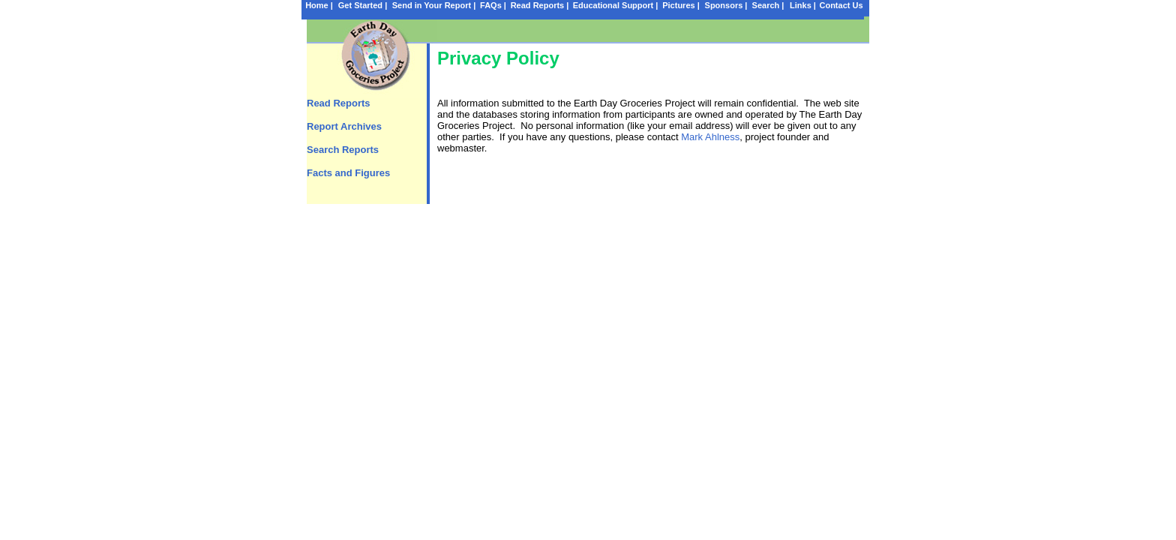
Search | (768, 5)
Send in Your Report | (434, 5)
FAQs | (493, 5)
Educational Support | (615, 5)
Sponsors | (726, 5)
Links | (803, 5)
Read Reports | (540, 5)
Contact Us (840, 5)
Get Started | (362, 5)
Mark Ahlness (710, 136)
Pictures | (681, 5)
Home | (319, 5)
